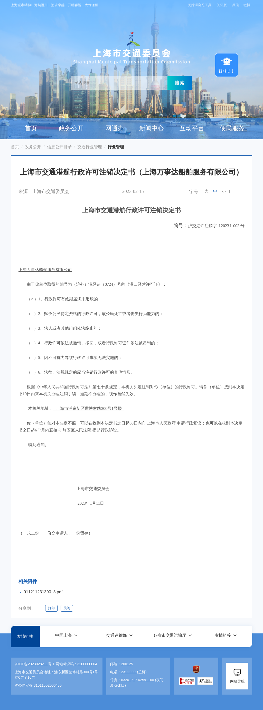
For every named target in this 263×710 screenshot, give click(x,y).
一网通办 (111, 128)
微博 (246, 5)
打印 (51, 608)
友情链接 (25, 636)
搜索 (180, 82)
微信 (235, 5)
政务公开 (71, 128)
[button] (66, 636)
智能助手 (226, 64)
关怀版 (222, 5)
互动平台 (192, 128)
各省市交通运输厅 (169, 636)
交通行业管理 (89, 147)
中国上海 (63, 636)
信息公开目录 (59, 147)
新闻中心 (151, 128)
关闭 (67, 608)
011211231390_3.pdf (43, 592)
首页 (31, 128)
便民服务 (232, 128)
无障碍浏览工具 (199, 5)
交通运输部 (116, 636)
